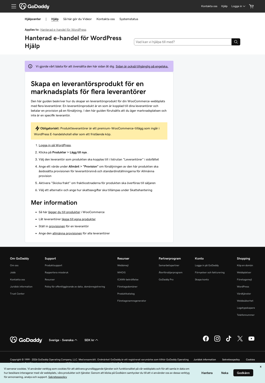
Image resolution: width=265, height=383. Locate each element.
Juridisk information (21, 286)
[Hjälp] (224, 6)
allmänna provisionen (67, 233)
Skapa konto (202, 279)
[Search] (236, 41)
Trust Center (17, 293)
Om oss (14, 265)
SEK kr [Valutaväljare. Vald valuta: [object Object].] (91, 340)
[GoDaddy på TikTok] (228, 340)
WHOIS (121, 272)
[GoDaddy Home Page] (26, 340)
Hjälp (55, 18)
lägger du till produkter (64, 212)
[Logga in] (239, 6)
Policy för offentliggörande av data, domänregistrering (75, 286)
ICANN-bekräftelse (127, 279)
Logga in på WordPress (55, 145)
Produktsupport (53, 265)
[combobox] (183, 42)
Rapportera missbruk (56, 272)
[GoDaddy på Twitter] (240, 340)
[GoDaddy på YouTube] (251, 340)
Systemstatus (128, 18)
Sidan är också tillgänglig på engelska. (142, 66)
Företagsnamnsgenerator (131, 300)
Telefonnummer (246, 315)
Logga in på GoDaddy (207, 265)
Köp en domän (245, 265)
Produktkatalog (126, 293)
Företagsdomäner (127, 286)
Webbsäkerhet (245, 300)
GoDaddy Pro (166, 279)
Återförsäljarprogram (170, 272)
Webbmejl (122, 265)
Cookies (250, 359)
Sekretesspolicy (231, 359)
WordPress (243, 286)
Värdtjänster (244, 293)
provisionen (57, 226)
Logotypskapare (246, 308)
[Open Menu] (12, 6)
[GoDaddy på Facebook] (205, 340)
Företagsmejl (244, 279)
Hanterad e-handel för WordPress (63, 29)
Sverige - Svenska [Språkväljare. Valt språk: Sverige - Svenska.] (63, 340)
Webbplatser (244, 272)
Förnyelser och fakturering (210, 272)
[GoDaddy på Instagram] (217, 340)
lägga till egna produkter (79, 219)
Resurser (50, 279)
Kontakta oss (105, 18)
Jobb (13, 272)
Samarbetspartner (169, 265)
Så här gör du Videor (77, 18)
